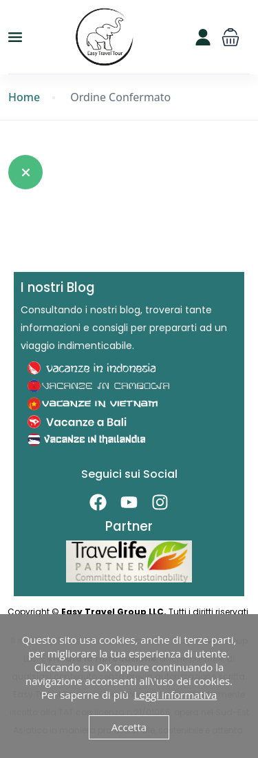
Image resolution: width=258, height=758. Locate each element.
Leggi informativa (175, 695)
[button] (230, 37)
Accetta (129, 727)
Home (24, 97)
